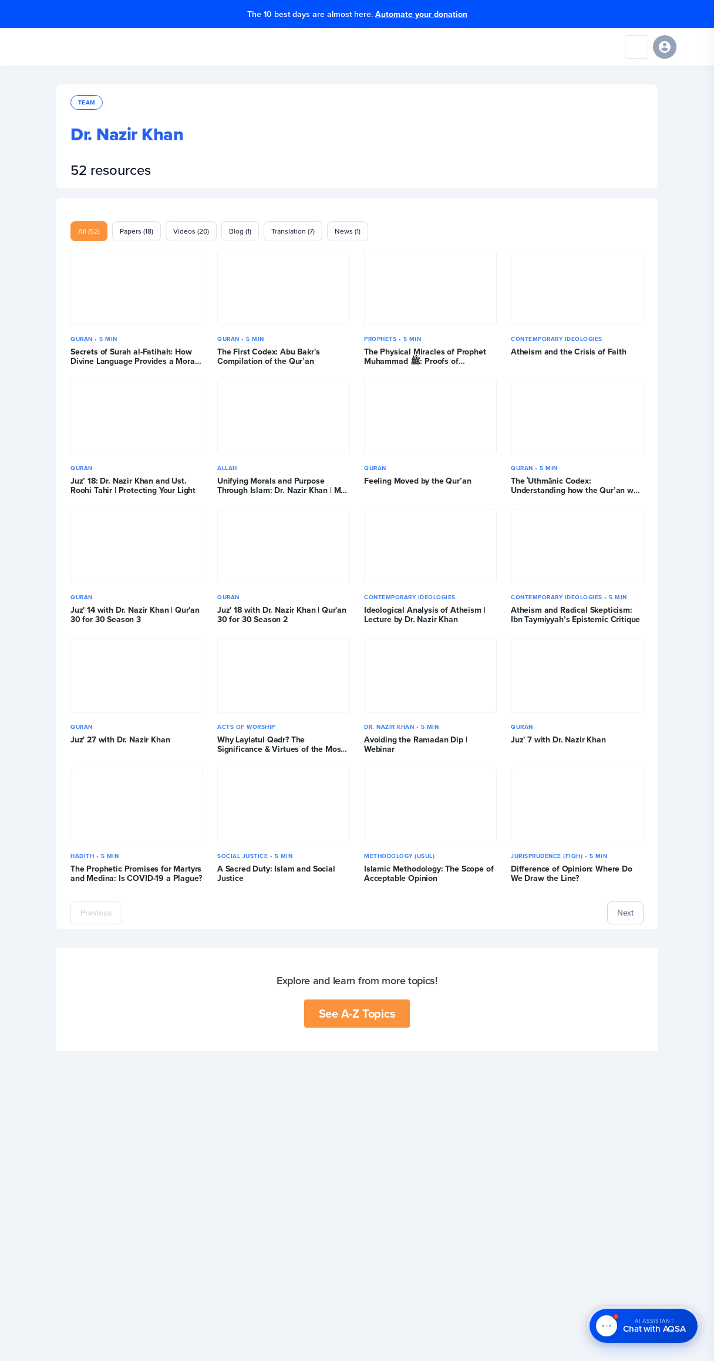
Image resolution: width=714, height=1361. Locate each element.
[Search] (636, 47)
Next (625, 912)
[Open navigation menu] (693, 47)
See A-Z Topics (357, 1013)
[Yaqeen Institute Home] (45, 46)
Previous (96, 912)
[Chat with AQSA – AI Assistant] (644, 1326)
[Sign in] (664, 47)
